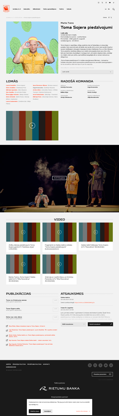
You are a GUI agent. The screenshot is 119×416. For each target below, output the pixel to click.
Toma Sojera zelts (13, 309)
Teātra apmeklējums (49, 9)
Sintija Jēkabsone (66, 97)
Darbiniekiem (11, 367)
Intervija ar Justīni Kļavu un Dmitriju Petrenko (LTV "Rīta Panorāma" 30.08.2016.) (59, 279)
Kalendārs (27, 9)
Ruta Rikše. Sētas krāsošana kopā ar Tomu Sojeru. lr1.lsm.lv (27, 326)
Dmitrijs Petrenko (66, 87)
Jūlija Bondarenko (93, 97)
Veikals (69, 9)
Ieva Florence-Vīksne (40, 85)
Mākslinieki (36, 9)
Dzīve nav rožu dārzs (14, 317)
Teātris (61, 9)
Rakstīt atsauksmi (100, 324)
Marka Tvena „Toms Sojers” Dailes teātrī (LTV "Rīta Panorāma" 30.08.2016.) (22, 279)
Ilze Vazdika (10, 92)
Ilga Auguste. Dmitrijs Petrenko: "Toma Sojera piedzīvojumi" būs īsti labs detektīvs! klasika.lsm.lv (31, 344)
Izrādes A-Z (17, 9)
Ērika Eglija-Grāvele (12, 94)
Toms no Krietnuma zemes (16, 300)
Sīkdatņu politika (19, 364)
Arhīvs (8, 364)
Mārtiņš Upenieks (11, 90)
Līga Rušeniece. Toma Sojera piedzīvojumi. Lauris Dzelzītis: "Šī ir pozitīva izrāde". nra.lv (33, 330)
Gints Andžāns (11, 87)
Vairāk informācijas (83, 411)
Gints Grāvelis (10, 97)
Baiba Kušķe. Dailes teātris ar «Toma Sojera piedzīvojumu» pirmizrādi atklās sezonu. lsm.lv (32, 335)
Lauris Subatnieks (12, 101)
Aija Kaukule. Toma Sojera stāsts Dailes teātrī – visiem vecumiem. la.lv (30, 340)
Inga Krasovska (93, 87)
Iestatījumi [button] (47, 411)
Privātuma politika (34, 364)
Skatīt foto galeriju (59, 178)
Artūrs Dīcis (37, 90)
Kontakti (46, 364)
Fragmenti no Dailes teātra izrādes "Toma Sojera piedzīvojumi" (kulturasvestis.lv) (58, 247)
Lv (105, 9)
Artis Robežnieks (38, 94)
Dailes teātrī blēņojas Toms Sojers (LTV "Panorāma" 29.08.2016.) (94, 246)
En (109, 9)
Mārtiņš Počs (37, 97)
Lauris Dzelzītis (11, 85)
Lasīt (55, 300)
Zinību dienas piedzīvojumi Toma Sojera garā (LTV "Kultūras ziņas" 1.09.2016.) (22, 247)
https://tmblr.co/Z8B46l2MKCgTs (84, 302)
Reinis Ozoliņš (92, 92)
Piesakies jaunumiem (102, 374)
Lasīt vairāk (86, 72)
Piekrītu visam (34, 411)
